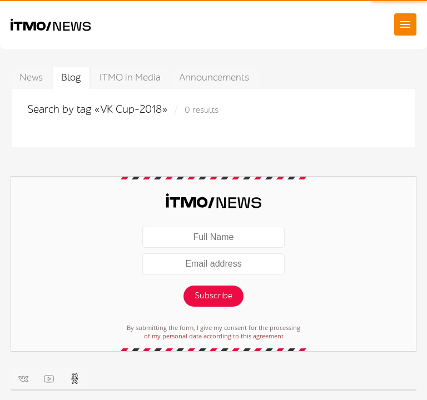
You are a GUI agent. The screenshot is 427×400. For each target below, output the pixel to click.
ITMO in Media (130, 77)
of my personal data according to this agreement (214, 336)
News (31, 77)
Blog (71, 77)
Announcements (214, 77)
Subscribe (213, 296)
